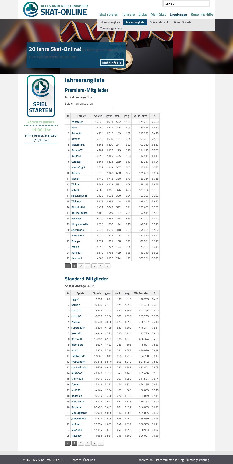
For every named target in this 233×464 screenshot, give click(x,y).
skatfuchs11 (78, 356)
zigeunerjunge (79, 196)
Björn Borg (77, 345)
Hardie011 (77, 252)
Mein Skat (158, 14)
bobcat (75, 190)
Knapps (75, 241)
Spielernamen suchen (79, 103)
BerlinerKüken (79, 213)
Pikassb (75, 322)
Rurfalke (76, 407)
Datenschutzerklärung (169, 460)
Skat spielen (108, 14)
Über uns (89, 460)
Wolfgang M (78, 362)
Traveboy (76, 435)
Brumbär (76, 133)
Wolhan (75, 184)
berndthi (76, 333)
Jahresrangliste (135, 22)
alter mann (77, 230)
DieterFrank (78, 144)
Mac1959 (76, 430)
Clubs (143, 14)
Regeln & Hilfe (202, 14)
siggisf (75, 299)
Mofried (75, 424)
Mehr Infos (110, 62)
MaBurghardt (79, 413)
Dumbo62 (77, 150)
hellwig (75, 305)
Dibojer (75, 179)
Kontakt (76, 460)
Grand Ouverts (182, 22)
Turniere (128, 14)
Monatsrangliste (110, 22)
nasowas (76, 218)
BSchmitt (76, 339)
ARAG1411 (77, 373)
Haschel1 (76, 258)
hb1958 (75, 390)
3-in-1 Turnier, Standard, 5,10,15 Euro (41, 137)
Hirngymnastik (79, 224)
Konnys (75, 384)
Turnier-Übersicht (39, 148)
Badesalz (76, 396)
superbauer (78, 327)
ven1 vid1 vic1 (79, 367)
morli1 (75, 350)
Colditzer (76, 162)
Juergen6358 (78, 418)
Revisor (75, 139)
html (74, 127)
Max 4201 (77, 379)
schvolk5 (76, 316)
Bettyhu (76, 173)
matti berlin (78, 235)
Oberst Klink (78, 207)
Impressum (145, 460)
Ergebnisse (178, 14)
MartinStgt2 (78, 167)
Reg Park (76, 156)
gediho (75, 247)
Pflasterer (77, 122)
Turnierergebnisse (111, 28)
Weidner (76, 201)
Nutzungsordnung (197, 460)
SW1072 (76, 310)
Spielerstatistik (159, 22)
